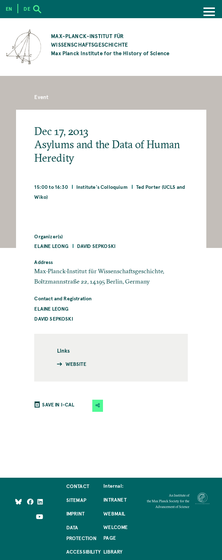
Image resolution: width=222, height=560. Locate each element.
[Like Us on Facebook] (31, 501)
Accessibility (83, 551)
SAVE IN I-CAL (58, 404)
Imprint (75, 513)
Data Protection (81, 532)
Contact (77, 485)
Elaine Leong (51, 245)
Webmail (114, 513)
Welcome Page (115, 532)
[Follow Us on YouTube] (39, 516)
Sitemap (76, 499)
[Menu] (209, 12)
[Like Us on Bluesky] (18, 501)
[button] (97, 406)
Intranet (114, 499)
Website (76, 363)
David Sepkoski (96, 245)
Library (112, 551)
